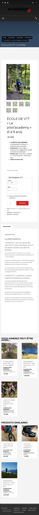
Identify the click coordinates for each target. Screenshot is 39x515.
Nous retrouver (32, 510)
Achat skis (24, 508)
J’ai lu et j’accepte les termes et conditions (18, 197)
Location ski (17, 508)
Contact (24, 510)
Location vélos (32, 508)
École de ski (4, 508)
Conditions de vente (19, 512)
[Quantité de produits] (11, 203)
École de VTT (17, 510)
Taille (10, 180)
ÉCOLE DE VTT (17, 212)
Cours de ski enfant (6, 511)
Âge (9, 187)
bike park (15, 214)
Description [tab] (7, 226)
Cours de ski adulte (6, 510)
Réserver (22, 203)
